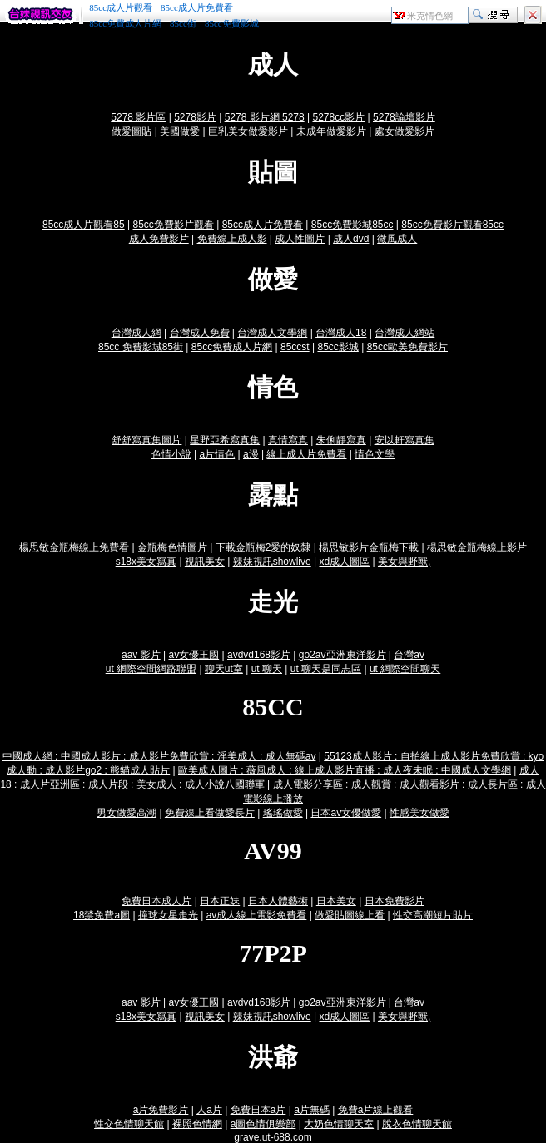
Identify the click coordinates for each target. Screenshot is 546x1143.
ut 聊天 (266, 669)
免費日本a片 (258, 1110)
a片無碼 (312, 1110)
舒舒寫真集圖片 (146, 440)
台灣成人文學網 (272, 333)
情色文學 (375, 454)
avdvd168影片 (258, 655)
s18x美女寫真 (146, 561)
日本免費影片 (394, 901)
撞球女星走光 (168, 915)
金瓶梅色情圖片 (172, 547)
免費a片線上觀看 (376, 1110)
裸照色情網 (197, 1124)
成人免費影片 (159, 239)
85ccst (295, 347)
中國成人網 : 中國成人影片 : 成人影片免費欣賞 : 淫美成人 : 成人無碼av (159, 756)
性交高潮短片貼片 (433, 915)
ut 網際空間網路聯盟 (151, 669)
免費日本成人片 (156, 901)
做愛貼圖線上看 (350, 915)
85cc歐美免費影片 (407, 347)
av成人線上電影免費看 (256, 915)
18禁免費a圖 (101, 915)
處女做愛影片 (404, 131)
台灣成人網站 (404, 333)
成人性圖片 (300, 239)
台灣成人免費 (200, 333)
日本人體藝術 (278, 901)
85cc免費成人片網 (125, 23)
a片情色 (218, 454)
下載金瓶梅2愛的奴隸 (263, 547)
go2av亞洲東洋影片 (342, 655)
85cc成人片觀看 (120, 7)
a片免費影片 (161, 1110)
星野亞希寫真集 (225, 440)
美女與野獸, (404, 561)
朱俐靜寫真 (341, 440)
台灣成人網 (136, 333)
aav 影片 (141, 655)
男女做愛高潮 (126, 813)
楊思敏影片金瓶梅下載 (369, 547)
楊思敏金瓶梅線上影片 (477, 547)
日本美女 (336, 901)
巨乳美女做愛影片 (248, 131)
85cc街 (183, 23)
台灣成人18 (340, 333)
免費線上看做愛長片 (210, 813)
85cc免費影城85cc (352, 224)
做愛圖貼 (131, 131)
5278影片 (195, 117)
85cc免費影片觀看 (172, 224)
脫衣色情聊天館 (417, 1124)
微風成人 (397, 239)
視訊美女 (205, 561)
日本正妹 (220, 901)
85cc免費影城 (232, 23)
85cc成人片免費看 (197, 7)
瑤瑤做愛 (283, 813)
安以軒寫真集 (404, 440)
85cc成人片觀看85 (83, 224)
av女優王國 (193, 655)
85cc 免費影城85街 (140, 347)
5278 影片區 (138, 117)
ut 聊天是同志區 (325, 669)
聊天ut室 (224, 669)
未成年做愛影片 (331, 131)
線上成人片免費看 (306, 454)
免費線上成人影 (232, 239)
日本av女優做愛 (345, 813)
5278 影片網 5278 (265, 117)
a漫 (251, 454)
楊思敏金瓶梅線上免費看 (74, 547)
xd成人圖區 (344, 561)
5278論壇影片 (404, 117)
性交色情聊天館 (129, 1124)
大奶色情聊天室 (339, 1124)
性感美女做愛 (419, 813)
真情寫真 (288, 440)
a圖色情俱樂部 (263, 1124)
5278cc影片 (338, 117)
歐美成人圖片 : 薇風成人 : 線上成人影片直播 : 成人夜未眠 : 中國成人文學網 (344, 770)
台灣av (409, 655)
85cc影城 (337, 347)
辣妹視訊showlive (272, 561)
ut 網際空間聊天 (405, 669)
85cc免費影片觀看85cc (452, 224)
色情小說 (171, 454)
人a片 (209, 1110)
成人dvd (351, 239)
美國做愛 (180, 131)
